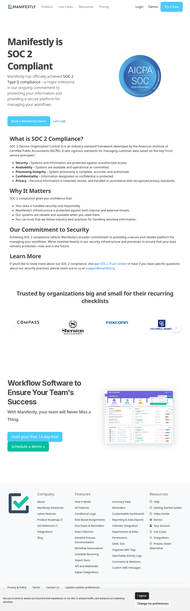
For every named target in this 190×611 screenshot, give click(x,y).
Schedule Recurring (87, 554)
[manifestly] (22, 6)
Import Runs (82, 560)
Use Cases (158, 531)
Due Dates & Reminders (89, 525)
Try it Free (172, 7)
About (41, 501)
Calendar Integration (125, 525)
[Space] (18, 503)
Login (139, 7)
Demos (153, 7)
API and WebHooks (86, 566)
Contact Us (52, 587)
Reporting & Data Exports (127, 519)
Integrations (44, 531)
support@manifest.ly (100, 268)
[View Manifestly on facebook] (172, 587)
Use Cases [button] (66, 7)
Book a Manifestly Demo (28, 121)
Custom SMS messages (126, 567)
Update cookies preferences (83, 587)
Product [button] (47, 7)
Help (154, 501)
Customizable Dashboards (128, 513)
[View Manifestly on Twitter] (180, 587)
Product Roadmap (49, 519)
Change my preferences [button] (153, 603)
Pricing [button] (104, 7)
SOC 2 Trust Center (113, 264)
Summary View (121, 501)
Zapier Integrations (86, 572)
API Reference (47, 525)
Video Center (159, 513)
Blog (40, 537)
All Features (82, 507)
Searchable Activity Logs (127, 555)
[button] (176, 327)
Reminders (118, 507)
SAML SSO (118, 543)
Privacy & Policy (17, 587)
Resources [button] (86, 7)
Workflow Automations (89, 548)
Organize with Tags (124, 549)
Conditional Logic (85, 513)
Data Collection (84, 531)
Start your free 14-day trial (34, 436)
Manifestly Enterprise (50, 507)
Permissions (119, 537)
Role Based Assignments (90, 519)
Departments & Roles (125, 531)
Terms (36, 587)
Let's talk (59, 121)
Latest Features (46, 513)
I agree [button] (142, 596)
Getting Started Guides (166, 507)
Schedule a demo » (28, 446)
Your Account (160, 525)
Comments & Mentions (126, 561)
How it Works (83, 501)
